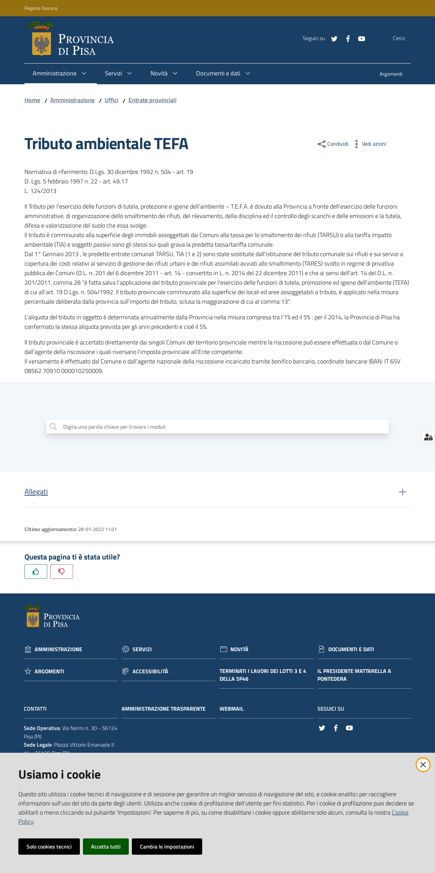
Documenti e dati (351, 651)
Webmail (235, 710)
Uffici (111, 100)
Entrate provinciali (152, 100)
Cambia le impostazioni (167, 846)
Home (32, 100)
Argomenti (49, 673)
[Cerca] (405, 38)
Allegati (36, 493)
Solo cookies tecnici (49, 846)
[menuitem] (391, 74)
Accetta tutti (106, 846)
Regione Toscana (40, 8)
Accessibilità (150, 673)
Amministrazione (72, 100)
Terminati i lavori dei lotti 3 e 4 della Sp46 (263, 676)
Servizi (142, 651)
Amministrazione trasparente (167, 710)
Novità (239, 651)
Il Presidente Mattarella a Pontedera (354, 676)
